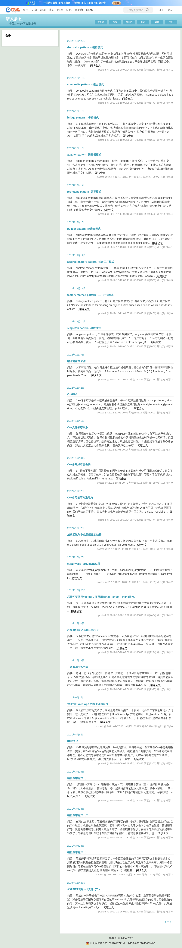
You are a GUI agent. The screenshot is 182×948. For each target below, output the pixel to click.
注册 (161, 9)
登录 (170, 9)
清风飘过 (14, 19)
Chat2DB (91, 9)
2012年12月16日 (76, 148)
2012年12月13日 (76, 222)
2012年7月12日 (75, 660)
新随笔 (129, 22)
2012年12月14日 (76, 185)
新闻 (43, 9)
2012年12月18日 (76, 111)
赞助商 (79, 9)
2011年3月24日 (75, 808)
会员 (25, 9)
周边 (34, 9)
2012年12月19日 (76, 78)
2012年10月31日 (76, 458)
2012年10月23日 (76, 557)
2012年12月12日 (76, 255)
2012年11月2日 (75, 387)
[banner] (11, 10)
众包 (69, 9)
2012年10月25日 (76, 528)
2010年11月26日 (76, 882)
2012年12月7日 (75, 354)
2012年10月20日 (76, 590)
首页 (115, 22)
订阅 (157, 22)
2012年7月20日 (75, 623)
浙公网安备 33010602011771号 (105, 943)
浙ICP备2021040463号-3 (141, 943)
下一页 (168, 921)
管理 (171, 22)
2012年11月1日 (75, 420)
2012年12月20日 (76, 41)
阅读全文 (95, 65)
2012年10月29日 (76, 491)
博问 (51, 9)
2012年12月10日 (76, 321)
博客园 (100, 22)
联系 (143, 22)
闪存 (60, 9)
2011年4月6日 (75, 734)
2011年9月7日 (75, 697)
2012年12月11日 (76, 288)
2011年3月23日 (75, 845)
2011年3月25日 (75, 771)
